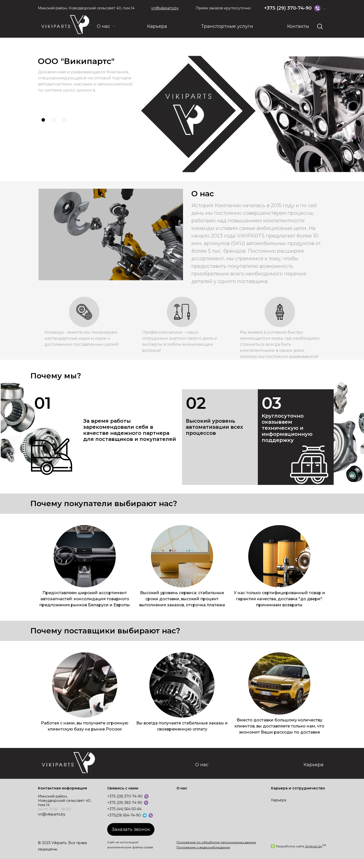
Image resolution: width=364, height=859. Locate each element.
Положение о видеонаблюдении (203, 847)
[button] (43, 120)
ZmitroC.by (313, 846)
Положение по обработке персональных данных (216, 842)
